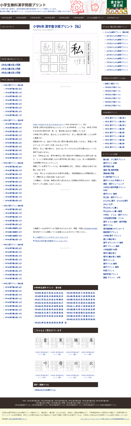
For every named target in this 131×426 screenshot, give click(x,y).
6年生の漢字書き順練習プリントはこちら (51, 241)
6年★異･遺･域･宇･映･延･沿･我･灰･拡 (49, 293)
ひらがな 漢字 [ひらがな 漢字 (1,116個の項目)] (109, 201)
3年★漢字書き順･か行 (13, 170)
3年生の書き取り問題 (10, 73)
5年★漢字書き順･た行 (13, 260)
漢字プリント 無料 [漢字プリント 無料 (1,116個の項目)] (111, 267)
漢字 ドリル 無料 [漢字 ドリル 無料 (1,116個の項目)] (110, 222)
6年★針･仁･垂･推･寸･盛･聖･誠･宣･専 (81, 306)
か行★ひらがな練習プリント (117, 40)
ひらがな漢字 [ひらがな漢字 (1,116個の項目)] (122, 201)
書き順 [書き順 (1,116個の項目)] (106, 160)
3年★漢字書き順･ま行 (13, 189)
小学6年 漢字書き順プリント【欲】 (88, 376)
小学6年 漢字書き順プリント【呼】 (42, 376)
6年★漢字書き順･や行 (13, 314)
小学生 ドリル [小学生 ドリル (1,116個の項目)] (109, 215)
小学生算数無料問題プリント (120, 419)
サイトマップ (96, 419)
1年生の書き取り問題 (10, 65)
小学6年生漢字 (78, 18)
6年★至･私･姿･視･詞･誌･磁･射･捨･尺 (49, 303)
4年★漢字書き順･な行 (13, 224)
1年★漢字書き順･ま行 (13, 111)
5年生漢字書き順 (88, 401)
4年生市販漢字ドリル (74, 405)
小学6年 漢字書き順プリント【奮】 (42, 353)
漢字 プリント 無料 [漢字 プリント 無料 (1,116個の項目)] (111, 246)
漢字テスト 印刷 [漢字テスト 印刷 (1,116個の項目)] (110, 163)
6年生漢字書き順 (102, 401)
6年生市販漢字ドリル (108, 405)
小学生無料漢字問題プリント (23, 4)
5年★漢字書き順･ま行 (13, 271)
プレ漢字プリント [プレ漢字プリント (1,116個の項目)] (118, 160)
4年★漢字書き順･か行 (13, 213)
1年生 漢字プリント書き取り (115, 118)
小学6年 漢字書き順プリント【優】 (57, 376)
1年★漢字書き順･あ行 (13, 89)
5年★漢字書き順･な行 (13, 263)
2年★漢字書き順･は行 (13, 143)
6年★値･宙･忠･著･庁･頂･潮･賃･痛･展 (49, 313)
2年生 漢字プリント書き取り (115, 122)
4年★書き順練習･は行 (13, 228)
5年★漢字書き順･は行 (13, 267)
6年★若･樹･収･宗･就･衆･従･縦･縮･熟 (81, 303)
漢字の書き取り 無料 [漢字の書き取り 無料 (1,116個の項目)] (112, 257)
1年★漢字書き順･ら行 (13, 115)
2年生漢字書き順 (47, 401)
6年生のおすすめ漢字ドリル (45, 390)
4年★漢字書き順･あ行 (13, 209)
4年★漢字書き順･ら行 (13, 239)
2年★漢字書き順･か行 (13, 128)
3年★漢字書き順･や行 (13, 193)
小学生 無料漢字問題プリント (17, 419)
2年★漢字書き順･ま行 (13, 147)
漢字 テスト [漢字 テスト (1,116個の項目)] (123, 215)
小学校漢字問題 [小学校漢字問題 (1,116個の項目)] (109, 218)
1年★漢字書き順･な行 (13, 104)
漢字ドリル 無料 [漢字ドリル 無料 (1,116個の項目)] (110, 264)
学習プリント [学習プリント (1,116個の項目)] (109, 271)
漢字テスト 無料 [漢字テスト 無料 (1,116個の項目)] (110, 194)
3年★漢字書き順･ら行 (13, 197)
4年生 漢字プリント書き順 (13, 206)
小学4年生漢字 (49, 18)
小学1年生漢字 (6, 18)
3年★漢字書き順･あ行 (13, 167)
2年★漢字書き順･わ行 (13, 158)
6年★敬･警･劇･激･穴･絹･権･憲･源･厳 (81, 296)
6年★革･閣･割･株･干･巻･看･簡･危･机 (81, 293)
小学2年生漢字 (21, 18)
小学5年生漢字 (64, 18)
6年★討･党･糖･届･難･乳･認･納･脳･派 (81, 313)
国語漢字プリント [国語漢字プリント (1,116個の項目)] (110, 232)
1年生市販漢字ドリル (23, 405)
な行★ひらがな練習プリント (117, 51)
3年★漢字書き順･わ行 (13, 201)
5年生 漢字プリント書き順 (13, 245)
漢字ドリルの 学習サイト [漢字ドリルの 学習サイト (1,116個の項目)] (113, 181)
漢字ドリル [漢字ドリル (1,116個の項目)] (108, 225)
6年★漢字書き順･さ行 (13, 295)
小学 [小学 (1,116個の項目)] (118, 278)
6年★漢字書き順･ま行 (13, 310)
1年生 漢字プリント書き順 (13, 85)
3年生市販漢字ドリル (57, 405)
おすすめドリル (113, 18)
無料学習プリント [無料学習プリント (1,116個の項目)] (110, 274)
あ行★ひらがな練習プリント (117, 36)
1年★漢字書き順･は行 (13, 108)
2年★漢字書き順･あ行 (13, 124)
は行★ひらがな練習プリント (117, 55)
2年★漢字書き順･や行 (13, 150)
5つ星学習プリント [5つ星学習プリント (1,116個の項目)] (111, 177)
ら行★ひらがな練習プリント (117, 66)
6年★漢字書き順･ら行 (13, 317)
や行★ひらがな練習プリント (117, 62)
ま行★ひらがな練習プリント (117, 58)
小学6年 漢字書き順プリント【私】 (57, 26)
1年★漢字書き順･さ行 (13, 96)
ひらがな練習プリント (95, 18)
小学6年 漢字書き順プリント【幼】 (73, 376)
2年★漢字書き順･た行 (13, 135)
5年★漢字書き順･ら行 (13, 278)
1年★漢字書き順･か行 (13, 93)
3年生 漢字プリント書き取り (115, 125)
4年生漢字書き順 (75, 401)
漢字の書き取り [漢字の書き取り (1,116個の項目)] (109, 253)
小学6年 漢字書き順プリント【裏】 (57, 353)
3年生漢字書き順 (61, 401)
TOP (24, 401)
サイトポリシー (85, 419)
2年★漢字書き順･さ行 (13, 131)
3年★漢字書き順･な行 (13, 182)
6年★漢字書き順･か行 (13, 291)
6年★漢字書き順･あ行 (13, 287)
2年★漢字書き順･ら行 (13, 154)
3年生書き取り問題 (74, 403)
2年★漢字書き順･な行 (13, 139)
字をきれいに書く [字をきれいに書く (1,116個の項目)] (110, 208)
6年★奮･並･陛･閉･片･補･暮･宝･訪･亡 (81, 316)
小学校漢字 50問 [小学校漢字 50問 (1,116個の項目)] (110, 250)
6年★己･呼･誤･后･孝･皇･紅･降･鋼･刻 (49, 299)
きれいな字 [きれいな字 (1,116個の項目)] (108, 204)
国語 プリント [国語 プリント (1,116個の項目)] (109, 278)
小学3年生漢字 (35, 18)
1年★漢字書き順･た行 (13, 100)
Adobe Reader (91, 228)
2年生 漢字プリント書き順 (13, 120)
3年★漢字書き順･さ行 (13, 174)
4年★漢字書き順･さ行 (13, 217)
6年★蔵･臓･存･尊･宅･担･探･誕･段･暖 (81, 309)
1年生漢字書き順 (33, 401)
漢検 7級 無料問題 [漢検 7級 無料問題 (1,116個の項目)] (111, 170)
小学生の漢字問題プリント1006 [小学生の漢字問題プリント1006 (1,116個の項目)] (114, 188)
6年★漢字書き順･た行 (13, 298)
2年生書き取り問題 (58, 403)
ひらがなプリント (88, 403)
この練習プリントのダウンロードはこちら (51, 237)
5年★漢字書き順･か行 (13, 252)
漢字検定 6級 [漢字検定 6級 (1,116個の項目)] (108, 166)
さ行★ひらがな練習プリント (117, 43)
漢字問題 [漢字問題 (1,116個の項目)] (123, 222)
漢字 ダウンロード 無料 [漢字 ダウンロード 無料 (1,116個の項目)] (113, 243)
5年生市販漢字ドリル (91, 405)
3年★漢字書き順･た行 (13, 178)
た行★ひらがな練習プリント (117, 47)
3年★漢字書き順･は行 (13, 185)
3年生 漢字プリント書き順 (13, 163)
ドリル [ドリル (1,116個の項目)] (121, 218)
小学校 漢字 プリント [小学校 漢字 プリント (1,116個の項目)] (112, 236)
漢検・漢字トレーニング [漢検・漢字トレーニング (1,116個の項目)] (113, 184)
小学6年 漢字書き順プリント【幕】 (88, 353)
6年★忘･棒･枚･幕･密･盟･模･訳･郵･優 (49, 323)
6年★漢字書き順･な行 (13, 302)
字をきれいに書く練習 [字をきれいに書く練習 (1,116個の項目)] (112, 211)
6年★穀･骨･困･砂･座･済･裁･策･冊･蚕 (81, 299)
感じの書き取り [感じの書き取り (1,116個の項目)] (109, 239)
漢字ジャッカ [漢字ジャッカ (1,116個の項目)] (109, 260)
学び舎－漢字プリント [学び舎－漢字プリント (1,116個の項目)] (112, 197)
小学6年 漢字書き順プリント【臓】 (73, 353)
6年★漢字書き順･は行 (13, 306)
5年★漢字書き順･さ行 (13, 256)
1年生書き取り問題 (43, 403)
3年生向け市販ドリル (113, 95)
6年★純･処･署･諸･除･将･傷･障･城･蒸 (49, 306)
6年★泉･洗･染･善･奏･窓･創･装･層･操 (49, 309)
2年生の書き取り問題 (10, 69)
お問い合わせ (105, 419)
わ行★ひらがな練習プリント (117, 70)
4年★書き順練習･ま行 (13, 232)
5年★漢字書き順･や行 (13, 275)
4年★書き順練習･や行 (13, 236)
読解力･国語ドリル (112, 84)
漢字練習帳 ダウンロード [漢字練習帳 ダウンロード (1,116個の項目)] (113, 229)
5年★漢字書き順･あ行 (13, 248)
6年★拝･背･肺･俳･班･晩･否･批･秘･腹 (49, 316)
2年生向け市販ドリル (113, 91)
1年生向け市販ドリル (113, 87)
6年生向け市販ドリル (113, 105)
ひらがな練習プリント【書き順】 (117, 32)
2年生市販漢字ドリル (40, 405)
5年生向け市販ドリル (113, 102)
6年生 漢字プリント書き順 (13, 283)
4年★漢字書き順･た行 (13, 221)
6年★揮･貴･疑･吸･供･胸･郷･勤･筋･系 (49, 296)
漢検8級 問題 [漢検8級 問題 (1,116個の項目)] (108, 173)
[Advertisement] (65, 104)
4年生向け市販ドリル (113, 98)
